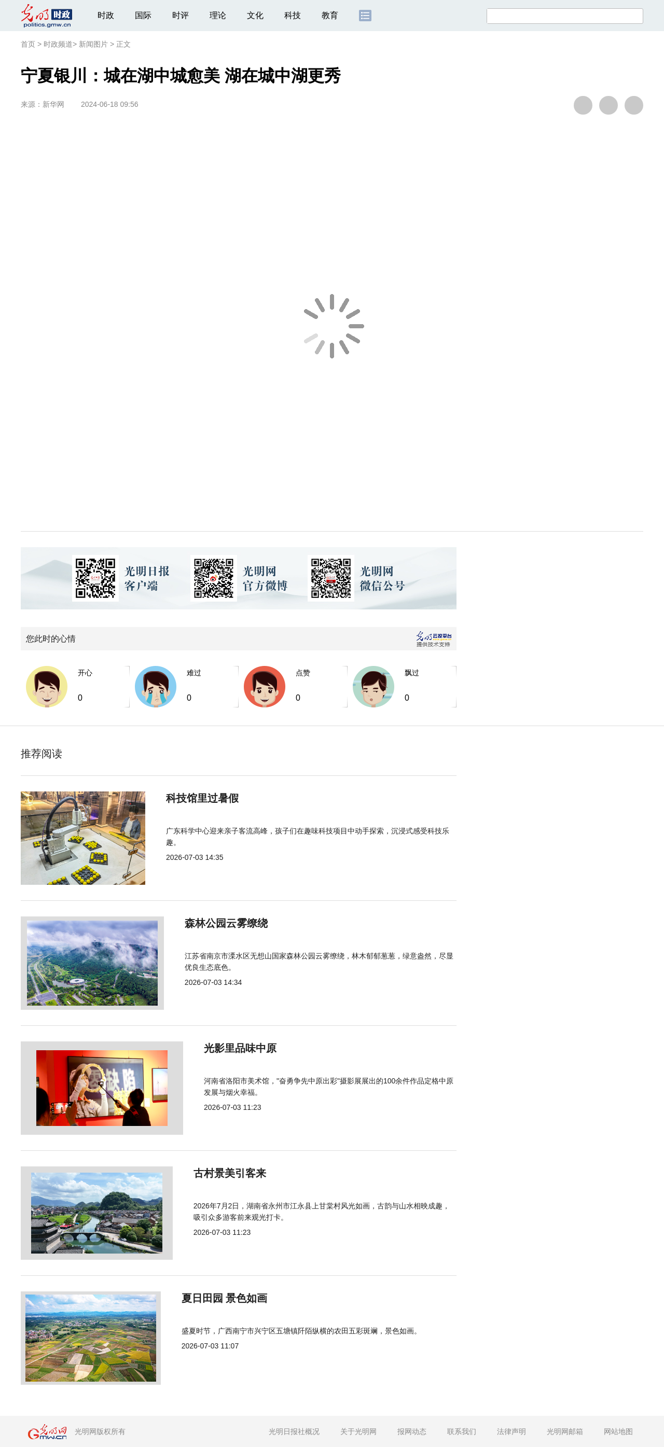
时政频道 (58, 44)
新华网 (53, 104)
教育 (330, 15)
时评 (180, 15)
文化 (255, 15)
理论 (218, 15)
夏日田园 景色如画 (215, 1298)
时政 (106, 15)
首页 (28, 44)
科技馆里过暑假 (208, 798)
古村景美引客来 (208, 1173)
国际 (143, 15)
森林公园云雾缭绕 (213, 923)
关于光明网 (358, 1431)
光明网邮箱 (565, 1431)
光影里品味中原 (208, 1048)
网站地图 (618, 1431)
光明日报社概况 (294, 1431)
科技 (292, 15)
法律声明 (511, 1431)
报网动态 (411, 1431)
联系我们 (461, 1431)
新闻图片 (93, 44)
